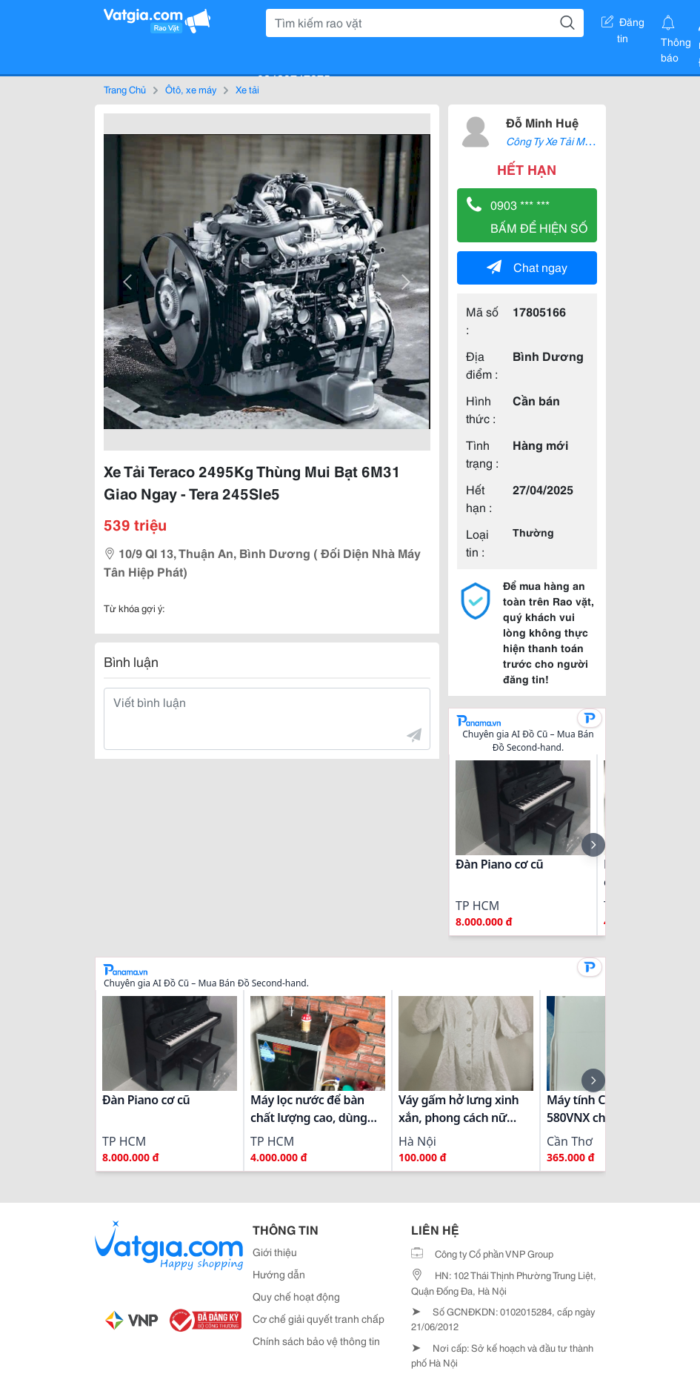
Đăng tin (622, 24)
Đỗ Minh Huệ (542, 121)
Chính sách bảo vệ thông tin (316, 1340)
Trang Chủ (125, 89)
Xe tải (247, 89)
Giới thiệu (275, 1251)
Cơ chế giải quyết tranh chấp (318, 1318)
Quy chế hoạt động (296, 1296)
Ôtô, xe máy (190, 89)
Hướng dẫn (279, 1273)
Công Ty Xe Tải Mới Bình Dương (578, 140)
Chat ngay (527, 266)
